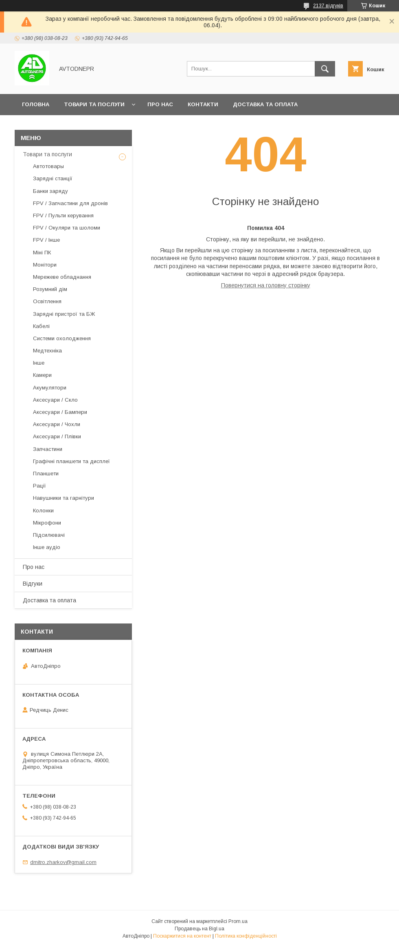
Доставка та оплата (265, 104)
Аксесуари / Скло (55, 400)
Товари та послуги (94, 104)
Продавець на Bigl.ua (199, 929)
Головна (35, 104)
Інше (38, 363)
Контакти (203, 104)
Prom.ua (238, 921)
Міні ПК (42, 252)
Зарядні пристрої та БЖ (64, 314)
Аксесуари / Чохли (56, 424)
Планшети (46, 473)
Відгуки (32, 583)
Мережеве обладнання (62, 277)
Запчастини (47, 449)
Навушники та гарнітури (63, 498)
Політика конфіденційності (246, 936)
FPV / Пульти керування (63, 215)
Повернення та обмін (56, 125)
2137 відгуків (328, 6)
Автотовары (48, 166)
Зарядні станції (52, 178)
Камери (42, 375)
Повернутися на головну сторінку (265, 285)
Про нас (160, 104)
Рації (39, 486)
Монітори (45, 265)
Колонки (43, 510)
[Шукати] (325, 69)
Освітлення (47, 301)
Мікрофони (47, 523)
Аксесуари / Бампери (60, 412)
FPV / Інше (46, 240)
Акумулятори (49, 388)
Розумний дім (50, 289)
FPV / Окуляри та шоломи (66, 228)
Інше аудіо (46, 547)
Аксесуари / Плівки (57, 436)
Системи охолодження (62, 338)
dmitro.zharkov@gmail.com (63, 862)
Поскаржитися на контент (182, 936)
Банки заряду (50, 191)
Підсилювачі (49, 535)
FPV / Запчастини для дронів (70, 203)
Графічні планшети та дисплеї (71, 461)
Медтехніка (47, 351)
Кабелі (41, 326)
